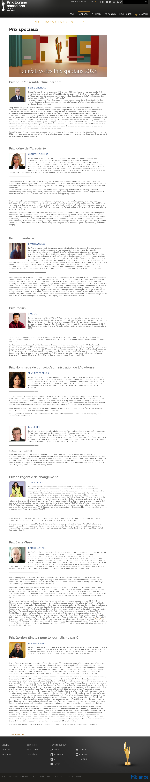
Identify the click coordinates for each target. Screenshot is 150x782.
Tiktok (121, 2)
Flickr (107, 2)
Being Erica (99, 619)
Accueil (72, 14)
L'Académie (143, 14)
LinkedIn (118, 2)
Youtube (114, 2)
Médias (92, 1)
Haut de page (16, 734)
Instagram (110, 2)
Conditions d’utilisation (72, 776)
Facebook (100, 2)
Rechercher (146, 2)
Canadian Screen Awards (78, 1)
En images (96, 14)
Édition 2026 (32, 745)
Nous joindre (126, 14)
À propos (83, 14)
